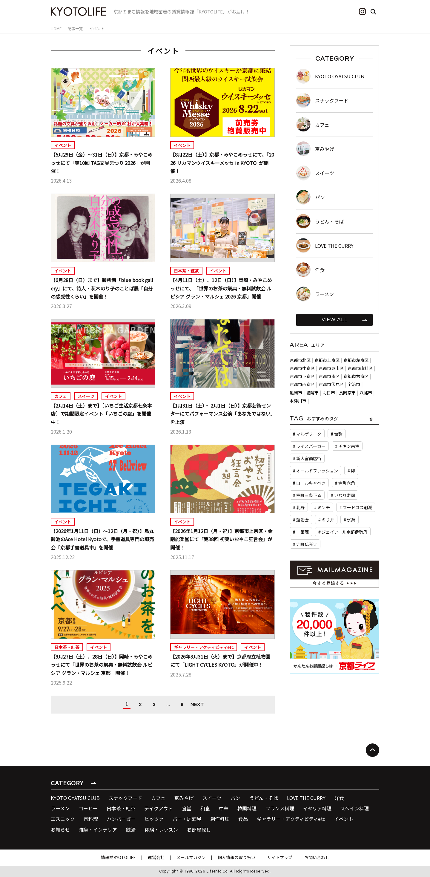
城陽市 (312, 393)
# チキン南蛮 (347, 446)
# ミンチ (322, 507)
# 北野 (299, 507)
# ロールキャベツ (309, 483)
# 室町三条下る (307, 495)
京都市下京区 (302, 376)
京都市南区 (329, 376)
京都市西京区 (302, 384)
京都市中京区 (302, 368)
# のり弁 (326, 520)
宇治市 (354, 384)
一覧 (369, 419)
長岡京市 (347, 393)
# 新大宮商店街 (307, 458)
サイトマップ (279, 857)
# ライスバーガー (309, 446)
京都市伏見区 (331, 384)
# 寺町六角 (345, 483)
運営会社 (156, 857)
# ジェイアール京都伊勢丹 (342, 532)
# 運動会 (301, 520)
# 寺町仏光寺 (305, 544)
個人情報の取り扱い (236, 857)
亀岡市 (296, 393)
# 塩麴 (337, 434)
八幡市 (366, 393)
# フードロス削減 (356, 507)
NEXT (197, 704)
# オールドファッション (315, 471)
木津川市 (298, 401)
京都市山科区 (360, 368)
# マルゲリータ (307, 434)
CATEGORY (67, 782)
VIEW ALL (335, 319)
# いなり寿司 (343, 495)
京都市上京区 (327, 360)
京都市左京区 (355, 360)
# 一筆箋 (301, 532)
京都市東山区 (331, 368)
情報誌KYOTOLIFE (118, 857)
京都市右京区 (355, 376)
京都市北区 (300, 360)
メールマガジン (191, 857)
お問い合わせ (316, 857)
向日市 (328, 393)
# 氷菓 (349, 520)
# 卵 (351, 471)
